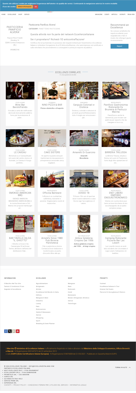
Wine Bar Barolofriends (20, 106)
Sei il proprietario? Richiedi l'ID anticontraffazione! (57, 39)
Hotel (70, 292)
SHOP (20, 14)
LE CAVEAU (20, 152)
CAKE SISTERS (52, 152)
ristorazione (41, 309)
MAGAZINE (98, 14)
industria (39, 301)
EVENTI (107, 14)
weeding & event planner (45, 323)
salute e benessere (43, 312)
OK (36, 7)
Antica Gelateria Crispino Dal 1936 (83, 239)
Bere (69, 286)
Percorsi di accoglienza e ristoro (112, 292)
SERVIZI (26, 14)
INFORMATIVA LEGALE (78, 385)
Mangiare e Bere (42, 298)
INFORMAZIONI (10, 278)
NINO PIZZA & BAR (52, 105)
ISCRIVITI (122, 14)
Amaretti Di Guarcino (84, 152)
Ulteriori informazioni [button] (24, 6)
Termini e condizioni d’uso (14, 286)
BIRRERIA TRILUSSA (116, 152)
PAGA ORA (131, 14)
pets (37, 306)
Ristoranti (71, 289)
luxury (38, 303)
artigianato (40, 286)
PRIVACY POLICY (20, 385)
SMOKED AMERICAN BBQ (20, 194)
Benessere (72, 295)
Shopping (39, 318)
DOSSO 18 (83, 193)
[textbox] (52, 108)
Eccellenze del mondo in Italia (47, 292)
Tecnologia (72, 303)
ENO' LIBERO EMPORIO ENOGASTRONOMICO (115, 195)
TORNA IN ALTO (123, 367)
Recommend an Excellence (120, 26)
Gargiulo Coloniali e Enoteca (84, 106)
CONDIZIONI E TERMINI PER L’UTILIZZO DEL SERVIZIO (48, 385)
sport (38, 321)
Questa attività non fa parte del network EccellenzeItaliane (62, 34)
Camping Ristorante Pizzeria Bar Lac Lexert (115, 240)
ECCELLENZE (12, 14)
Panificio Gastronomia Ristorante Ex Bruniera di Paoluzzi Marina (116, 108)
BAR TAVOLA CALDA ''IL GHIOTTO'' (20, 239)
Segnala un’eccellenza (12, 289)
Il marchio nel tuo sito (12, 283)
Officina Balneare (52, 193)
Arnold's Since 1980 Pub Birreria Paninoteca (52, 240)
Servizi (70, 301)
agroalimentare (42, 283)
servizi (38, 315)
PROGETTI (104, 278)
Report (119, 46)
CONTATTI (7, 385)
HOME (3, 14)
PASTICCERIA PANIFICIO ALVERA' (15, 29)
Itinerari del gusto (106, 289)
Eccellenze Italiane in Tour (109, 286)
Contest (103, 283)
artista (38, 289)
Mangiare (71, 283)
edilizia (39, 295)
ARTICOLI (114, 14)
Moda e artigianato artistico (78, 298)
